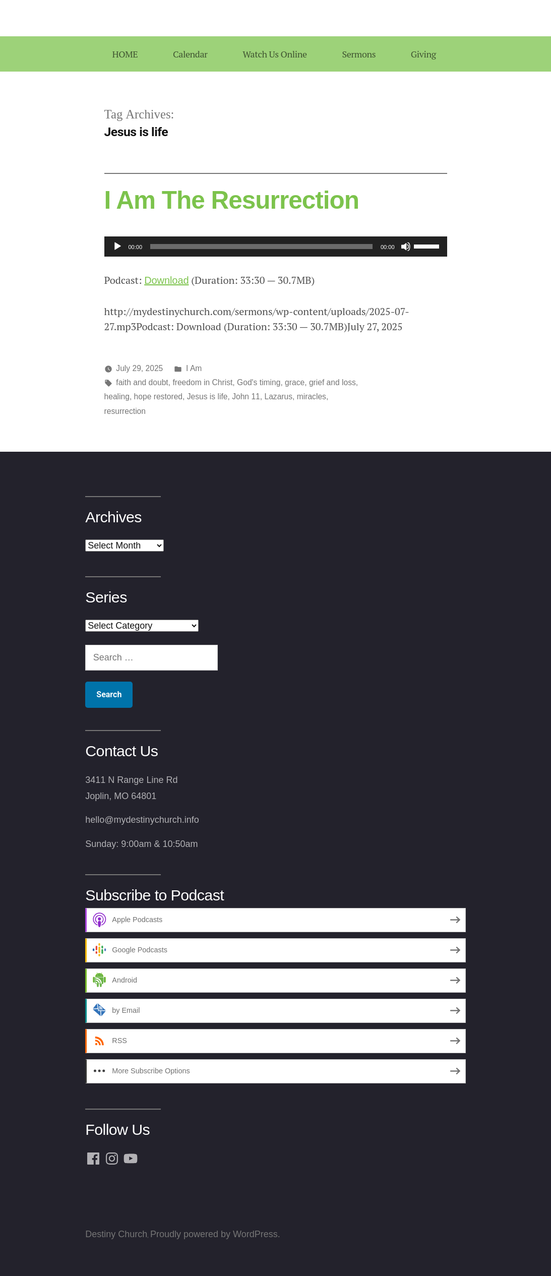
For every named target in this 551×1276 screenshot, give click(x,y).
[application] (275, 246)
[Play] (117, 246)
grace (294, 382)
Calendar (190, 54)
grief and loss (332, 382)
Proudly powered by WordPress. (215, 1234)
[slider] (261, 246)
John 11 (246, 396)
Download (166, 280)
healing (117, 396)
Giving (423, 54)
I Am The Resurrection (231, 200)
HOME (125, 54)
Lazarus (278, 396)
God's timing (258, 382)
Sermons (359, 54)
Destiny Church (116, 1234)
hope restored (158, 396)
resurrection (125, 411)
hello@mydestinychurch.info (142, 820)
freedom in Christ (202, 382)
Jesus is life (207, 396)
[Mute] (406, 246)
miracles (311, 396)
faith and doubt (142, 382)
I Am (194, 368)
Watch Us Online (274, 54)
